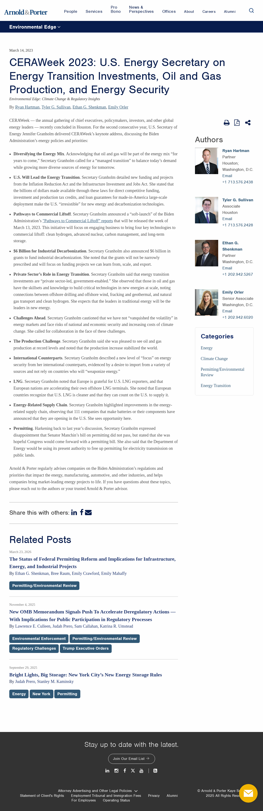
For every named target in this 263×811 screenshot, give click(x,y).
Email (227, 175)
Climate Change (214, 358)
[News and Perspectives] (153, 770)
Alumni (172, 795)
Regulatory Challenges (34, 648)
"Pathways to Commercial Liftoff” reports (77, 220)
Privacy (154, 795)
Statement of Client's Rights (42, 795)
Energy (207, 348)
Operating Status (116, 800)
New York (41, 693)
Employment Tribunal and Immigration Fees (106, 795)
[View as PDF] (237, 122)
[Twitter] (133, 770)
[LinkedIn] (74, 512)
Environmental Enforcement (39, 638)
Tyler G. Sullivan (56, 107)
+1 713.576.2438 (237, 182)
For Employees (83, 800)
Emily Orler (118, 107)
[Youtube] (142, 770)
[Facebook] (81, 512)
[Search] (251, 10)
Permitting (67, 693)
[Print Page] (226, 122)
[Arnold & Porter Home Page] (25, 10)
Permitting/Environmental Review (44, 585)
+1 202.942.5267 (237, 274)
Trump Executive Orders (86, 648)
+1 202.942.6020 (237, 317)
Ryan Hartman (27, 107)
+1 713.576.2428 (237, 225)
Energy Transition (216, 385)
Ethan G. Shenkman (89, 107)
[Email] (88, 512)
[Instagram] (116, 770)
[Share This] (248, 122)
